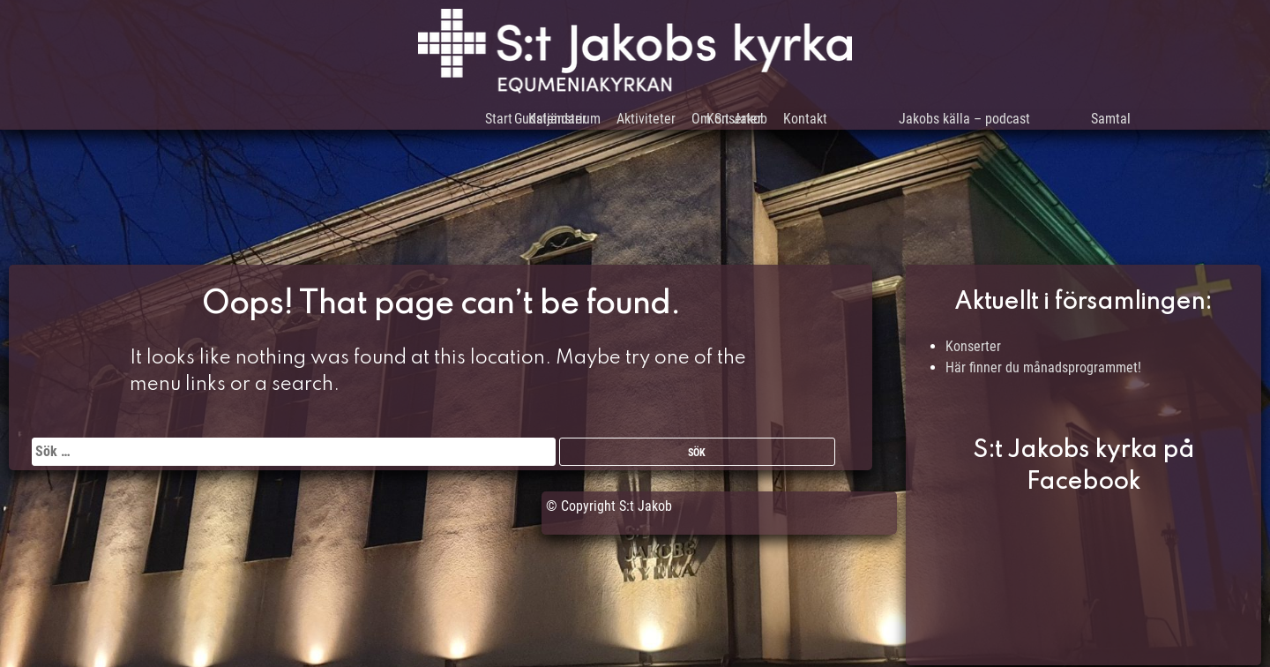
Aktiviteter (620, 123)
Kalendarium (514, 123)
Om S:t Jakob (730, 123)
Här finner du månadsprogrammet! (1043, 367)
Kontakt (830, 123)
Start (428, 123)
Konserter (973, 346)
